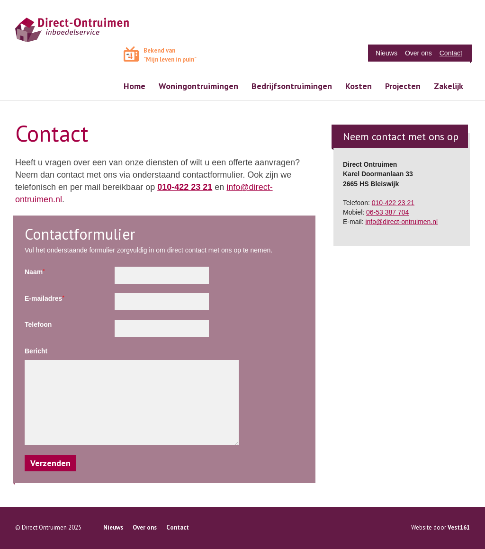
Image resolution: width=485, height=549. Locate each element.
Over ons (418, 53)
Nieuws (386, 53)
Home (134, 86)
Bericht (36, 351)
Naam (35, 272)
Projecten (403, 86)
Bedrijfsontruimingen (291, 86)
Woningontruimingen (198, 86)
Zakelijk (448, 86)
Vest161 (459, 527)
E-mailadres (44, 298)
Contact (451, 53)
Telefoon (38, 324)
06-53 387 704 (387, 212)
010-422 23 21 (184, 187)
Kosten (358, 86)
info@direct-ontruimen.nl (401, 221)
